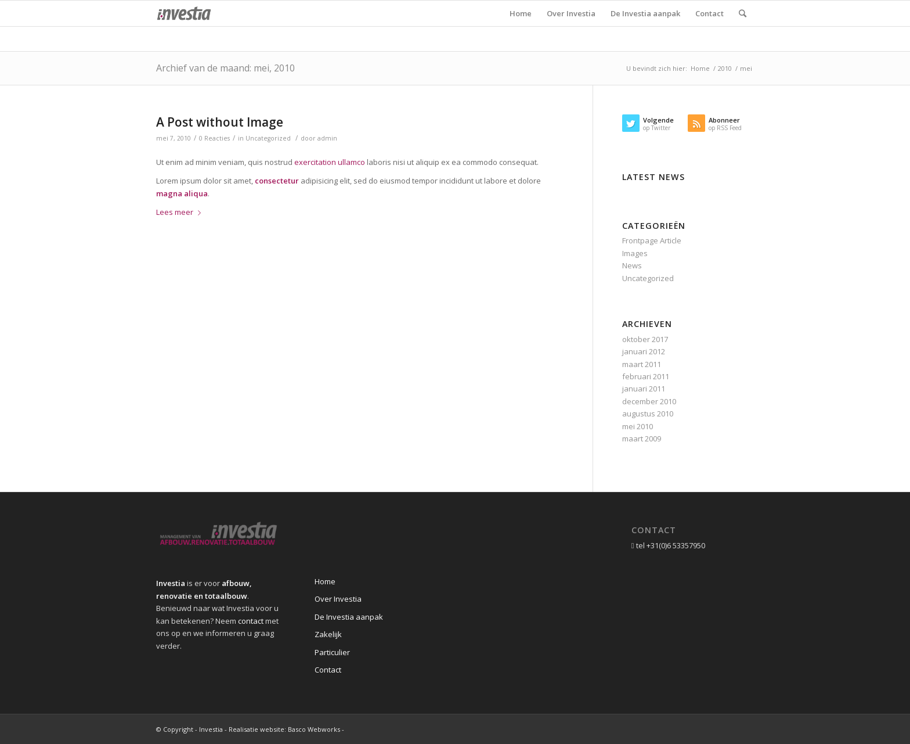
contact (250, 621)
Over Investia (338, 599)
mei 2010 (637, 426)
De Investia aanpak (349, 617)
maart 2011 (641, 364)
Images (635, 253)
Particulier (332, 652)
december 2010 (649, 401)
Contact (328, 669)
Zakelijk (328, 634)
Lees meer (180, 212)
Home (700, 68)
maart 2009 (641, 438)
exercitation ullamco (329, 162)
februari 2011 (645, 376)
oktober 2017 (645, 339)
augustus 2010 (647, 413)
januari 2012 (643, 351)
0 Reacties (214, 138)
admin (327, 138)
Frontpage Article (651, 240)
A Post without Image (219, 122)
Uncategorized (268, 138)
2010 (725, 68)
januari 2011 (643, 388)
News (632, 265)
